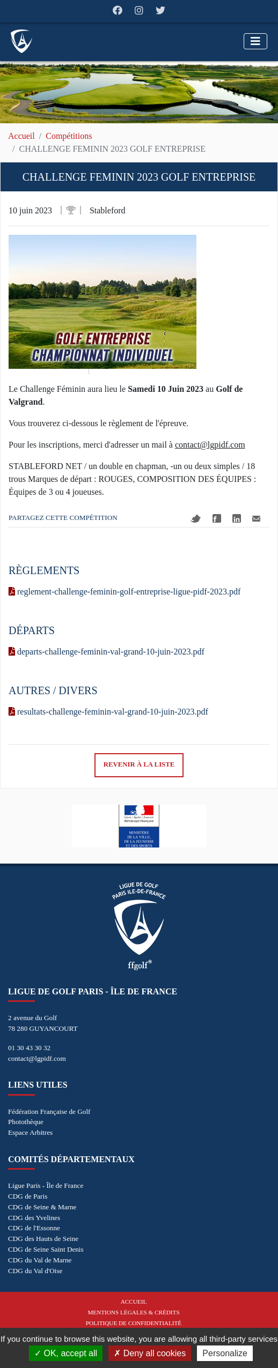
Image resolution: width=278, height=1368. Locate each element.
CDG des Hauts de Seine (43, 1239)
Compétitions (69, 135)
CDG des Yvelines (34, 1218)
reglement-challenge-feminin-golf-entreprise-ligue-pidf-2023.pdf (124, 591)
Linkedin (236, 518)
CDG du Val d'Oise (35, 1271)
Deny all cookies (150, 1353)
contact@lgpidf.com (37, 1058)
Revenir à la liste (139, 764)
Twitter (196, 519)
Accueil (21, 135)
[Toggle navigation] (255, 41)
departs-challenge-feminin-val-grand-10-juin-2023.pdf (106, 651)
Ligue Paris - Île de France (45, 1185)
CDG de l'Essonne (34, 1228)
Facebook (217, 518)
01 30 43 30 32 (29, 1048)
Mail (256, 519)
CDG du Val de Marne (39, 1260)
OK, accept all (65, 1353)
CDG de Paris (27, 1196)
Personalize (224, 1353)
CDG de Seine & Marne (42, 1207)
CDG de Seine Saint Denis (46, 1249)
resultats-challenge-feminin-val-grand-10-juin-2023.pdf (108, 711)
